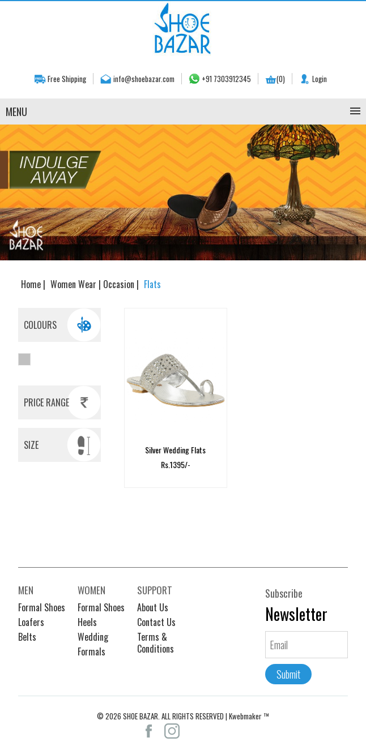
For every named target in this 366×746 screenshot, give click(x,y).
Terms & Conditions (155, 637)
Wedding (93, 631)
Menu (16, 111)
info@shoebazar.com (144, 78)
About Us (152, 602)
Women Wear (74, 284)
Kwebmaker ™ (249, 711)
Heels (87, 617)
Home (32, 284)
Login (319, 78)
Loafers (31, 617)
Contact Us (156, 617)
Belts (27, 631)
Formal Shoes (41, 602)
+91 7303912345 (226, 78)
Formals (91, 646)
